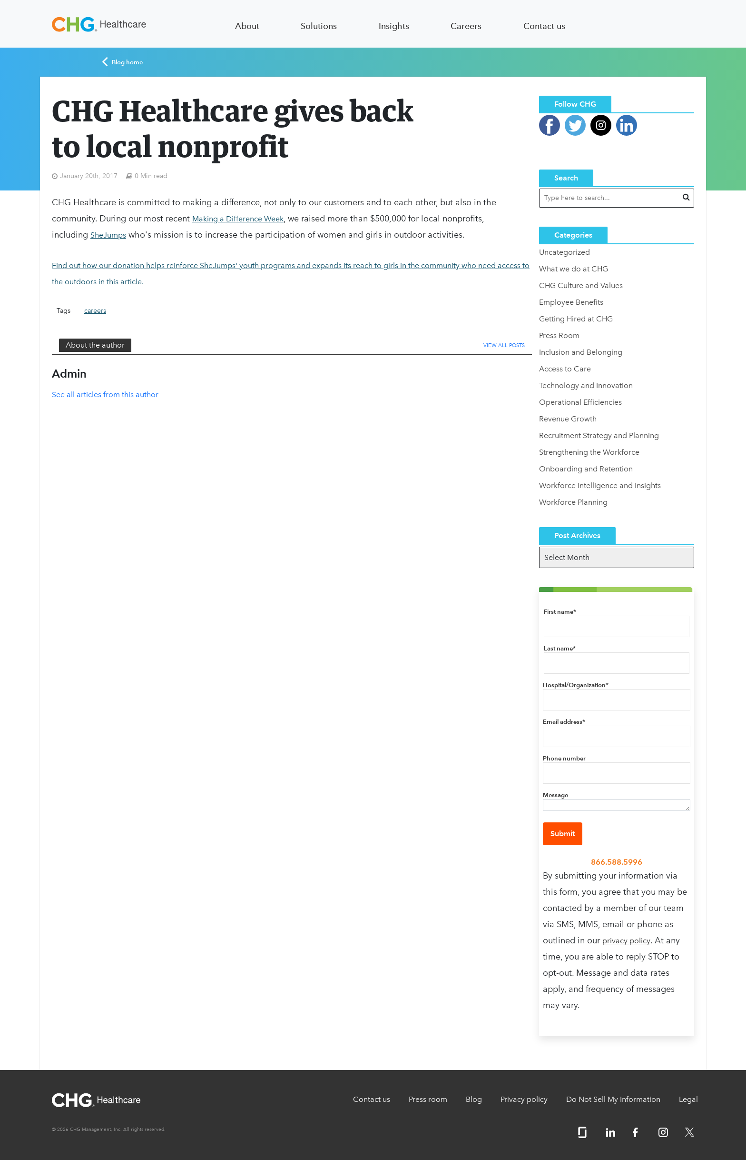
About (247, 26)
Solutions (319, 26)
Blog (474, 1099)
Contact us (544, 26)
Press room (428, 1099)
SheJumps (108, 235)
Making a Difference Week (238, 218)
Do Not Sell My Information (613, 1099)
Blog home (122, 62)
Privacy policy (524, 1099)
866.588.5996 (616, 862)
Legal (688, 1099)
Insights (394, 26)
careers (95, 311)
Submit (562, 833)
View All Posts (504, 345)
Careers (466, 26)
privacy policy (626, 940)
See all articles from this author (105, 394)
